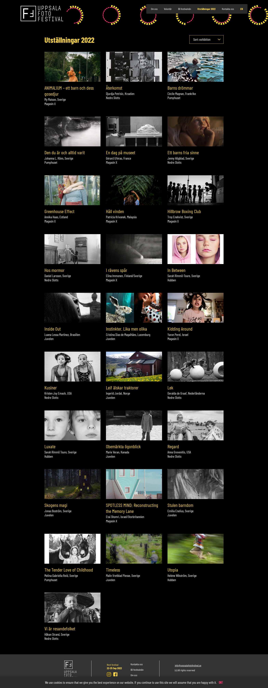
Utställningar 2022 (206, 8)
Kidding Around (180, 329)
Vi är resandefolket (59, 628)
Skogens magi (55, 505)
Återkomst (114, 88)
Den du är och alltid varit (64, 152)
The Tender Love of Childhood (68, 570)
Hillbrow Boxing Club (184, 211)
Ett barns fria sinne (183, 152)
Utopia (173, 570)
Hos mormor (54, 270)
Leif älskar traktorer (122, 387)
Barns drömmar (180, 88)
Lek (170, 387)
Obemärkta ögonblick (123, 446)
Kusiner (50, 387)
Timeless (113, 570)
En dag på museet (120, 152)
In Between (176, 270)
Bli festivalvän (184, 8)
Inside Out (52, 329)
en (241, 8)
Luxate (49, 446)
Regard (173, 446)
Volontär (168, 8)
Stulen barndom (180, 505)
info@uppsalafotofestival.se (188, 665)
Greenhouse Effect (59, 211)
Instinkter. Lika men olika (126, 329)
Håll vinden (115, 211)
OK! (221, 682)
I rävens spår (116, 270)
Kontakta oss (228, 8)
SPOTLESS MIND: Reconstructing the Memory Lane (132, 508)
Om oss (154, 8)
